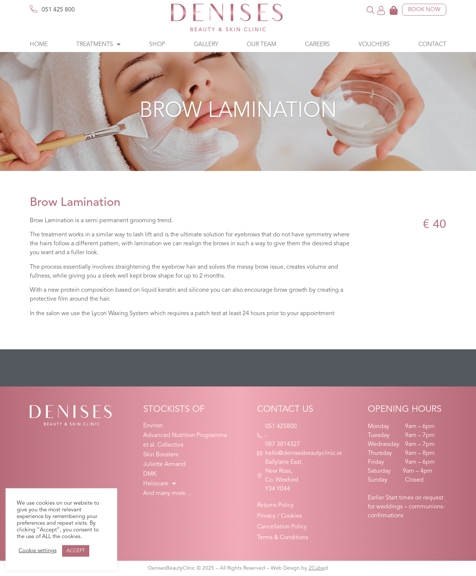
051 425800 (281, 427)
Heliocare (159, 484)
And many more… (167, 493)
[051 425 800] (33, 9)
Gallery (206, 45)
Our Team (261, 45)
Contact (432, 45)
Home (39, 45)
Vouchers (374, 45)
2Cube (317, 568)
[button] (370, 10)
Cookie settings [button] (38, 551)
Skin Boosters (160, 455)
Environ (153, 426)
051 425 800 (58, 10)
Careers (317, 45)
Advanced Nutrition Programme (185, 436)
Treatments (98, 44)
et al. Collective (163, 445)
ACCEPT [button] (76, 551)
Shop (157, 45)
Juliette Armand (164, 464)
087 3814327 (282, 444)
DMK (150, 474)
